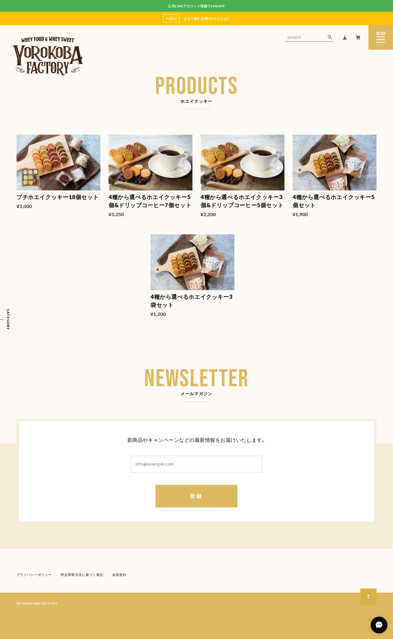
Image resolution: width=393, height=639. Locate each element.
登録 (196, 497)
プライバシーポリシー (34, 575)
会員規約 (119, 575)
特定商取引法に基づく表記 (82, 575)
